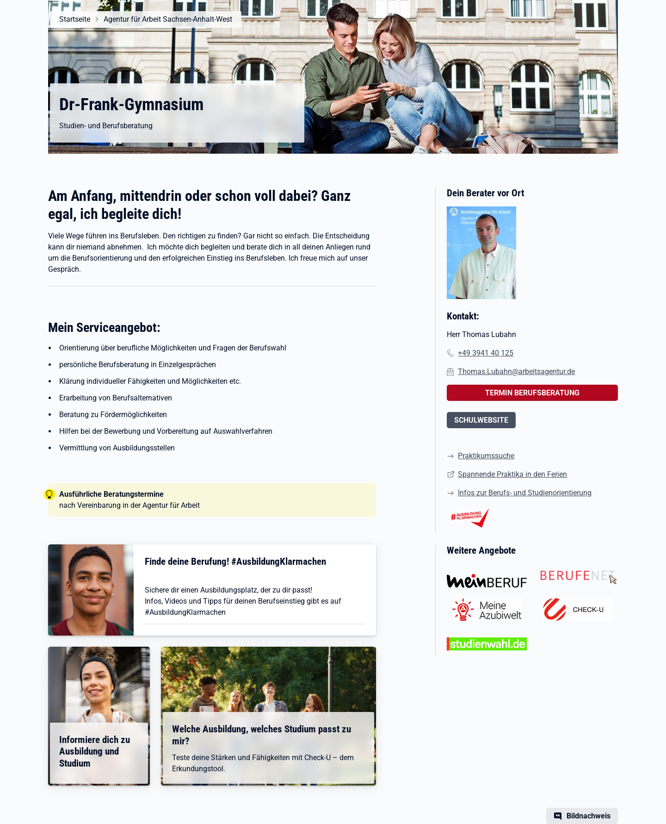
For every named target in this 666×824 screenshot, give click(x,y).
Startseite (74, 19)
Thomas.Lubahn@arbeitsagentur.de (516, 371)
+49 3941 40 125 (485, 353)
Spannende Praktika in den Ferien (512, 474)
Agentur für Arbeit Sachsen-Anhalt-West (168, 19)
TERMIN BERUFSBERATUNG (532, 392)
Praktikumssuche (486, 455)
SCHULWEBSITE (481, 420)
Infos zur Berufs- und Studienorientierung (525, 492)
